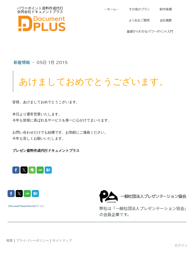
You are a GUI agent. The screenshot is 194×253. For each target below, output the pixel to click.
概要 (9, 240)
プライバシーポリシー (32, 240)
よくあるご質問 (139, 20)
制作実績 (166, 9)
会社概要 (166, 20)
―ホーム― (111, 9)
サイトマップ (62, 240)
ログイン (181, 245)
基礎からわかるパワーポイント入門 (150, 31)
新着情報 (22, 62)
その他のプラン (139, 9)
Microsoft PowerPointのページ (25, 206)
